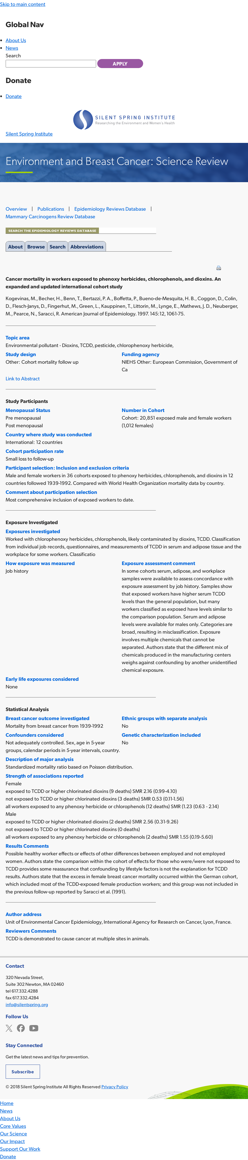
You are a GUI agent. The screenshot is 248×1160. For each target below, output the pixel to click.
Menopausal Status (28, 410)
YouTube (33, 1027)
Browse (36, 245)
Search (13, 55)
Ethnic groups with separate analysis (164, 718)
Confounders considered (35, 734)
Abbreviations (87, 245)
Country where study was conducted (49, 434)
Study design (21, 354)
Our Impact (12, 1141)
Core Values (13, 1125)
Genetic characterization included (161, 734)
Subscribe (23, 1071)
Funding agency (141, 354)
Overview (16, 208)
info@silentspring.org (27, 1004)
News (12, 47)
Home (7, 1103)
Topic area (18, 337)
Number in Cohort (143, 410)
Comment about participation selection (51, 492)
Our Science (13, 1133)
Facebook (21, 1027)
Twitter (9, 1027)
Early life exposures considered (42, 678)
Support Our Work (20, 1148)
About (15, 245)
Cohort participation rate (35, 451)
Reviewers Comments (31, 930)
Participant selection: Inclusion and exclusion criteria (67, 467)
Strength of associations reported (44, 775)
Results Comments (27, 845)
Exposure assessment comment (158, 563)
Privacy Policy (114, 1086)
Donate (14, 96)
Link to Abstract (23, 378)
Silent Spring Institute (29, 133)
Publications (50, 208)
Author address (23, 914)
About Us (16, 40)
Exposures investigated (33, 531)
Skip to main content (22, 4)
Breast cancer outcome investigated (47, 718)
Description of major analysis (40, 759)
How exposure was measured (40, 563)
